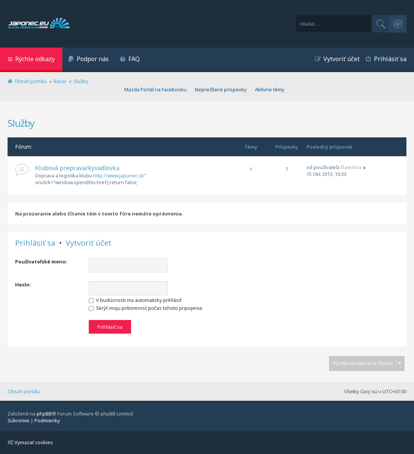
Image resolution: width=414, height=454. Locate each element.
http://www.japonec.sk (118, 175)
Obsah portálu (24, 391)
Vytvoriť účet (88, 243)
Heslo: (23, 284)
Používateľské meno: (41, 261)
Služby (21, 123)
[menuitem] (88, 60)
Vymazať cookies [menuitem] (30, 442)
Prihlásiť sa (35, 243)
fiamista (351, 167)
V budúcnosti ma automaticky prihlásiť (135, 300)
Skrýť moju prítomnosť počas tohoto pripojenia (145, 308)
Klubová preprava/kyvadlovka (77, 168)
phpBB (44, 413)
